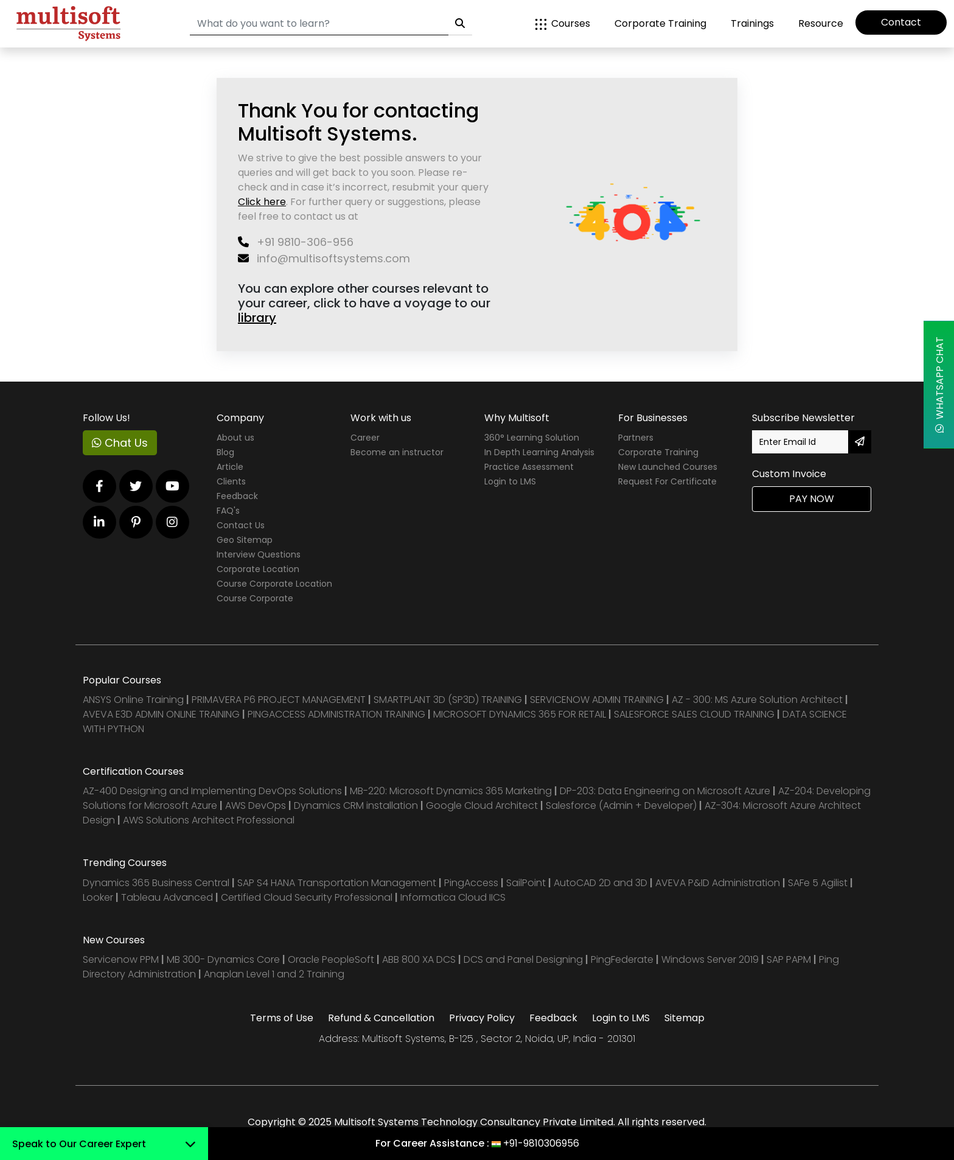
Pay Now (811, 499)
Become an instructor (397, 452)
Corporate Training (660, 23)
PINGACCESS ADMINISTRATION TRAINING (336, 714)
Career (365, 438)
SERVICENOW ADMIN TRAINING (598, 700)
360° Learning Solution (531, 438)
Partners (635, 438)
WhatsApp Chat (940, 385)
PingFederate (623, 959)
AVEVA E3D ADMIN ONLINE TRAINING (161, 714)
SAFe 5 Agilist (818, 883)
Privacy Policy (482, 1018)
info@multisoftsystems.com (324, 258)
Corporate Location (258, 569)
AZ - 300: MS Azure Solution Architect (757, 700)
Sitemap (684, 1018)
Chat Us (120, 442)
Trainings (752, 23)
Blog (225, 452)
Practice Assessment (529, 467)
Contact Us (241, 525)
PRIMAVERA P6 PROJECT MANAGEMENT (279, 700)
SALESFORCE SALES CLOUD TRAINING (695, 714)
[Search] (319, 24)
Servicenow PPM (122, 959)
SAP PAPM (790, 959)
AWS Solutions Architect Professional (208, 820)
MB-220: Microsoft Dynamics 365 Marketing (452, 791)
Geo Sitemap (245, 540)
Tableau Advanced (168, 897)
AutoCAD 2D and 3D (600, 883)
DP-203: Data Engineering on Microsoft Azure (666, 791)
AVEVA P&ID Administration (717, 883)
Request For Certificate (667, 481)
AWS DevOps (256, 805)
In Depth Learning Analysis (539, 452)
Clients (231, 481)
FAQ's (228, 511)
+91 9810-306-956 (295, 242)
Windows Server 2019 (710, 959)
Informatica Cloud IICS (453, 897)
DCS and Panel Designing (524, 959)
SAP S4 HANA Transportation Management (338, 883)
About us (235, 438)
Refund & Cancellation (381, 1018)
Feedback (237, 496)
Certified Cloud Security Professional (306, 897)
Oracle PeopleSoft (331, 959)
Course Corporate (255, 598)
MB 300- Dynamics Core (223, 959)
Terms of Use (281, 1018)
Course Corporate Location (274, 584)
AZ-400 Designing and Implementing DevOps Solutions (212, 791)
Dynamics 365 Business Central (156, 883)
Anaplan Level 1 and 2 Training (274, 974)
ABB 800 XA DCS (420, 959)
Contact (901, 22)
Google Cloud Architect (483, 805)
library (257, 317)
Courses (562, 23)
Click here (262, 202)
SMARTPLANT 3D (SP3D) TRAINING (448, 700)
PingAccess (471, 883)
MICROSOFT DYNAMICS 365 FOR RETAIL (519, 714)
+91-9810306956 (541, 1143)
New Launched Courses (667, 467)
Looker (98, 897)
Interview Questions (259, 554)
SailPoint (527, 883)
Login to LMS (510, 481)
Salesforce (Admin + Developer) (621, 805)
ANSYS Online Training (133, 700)
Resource (820, 23)
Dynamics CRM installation (357, 805)
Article (230, 467)
